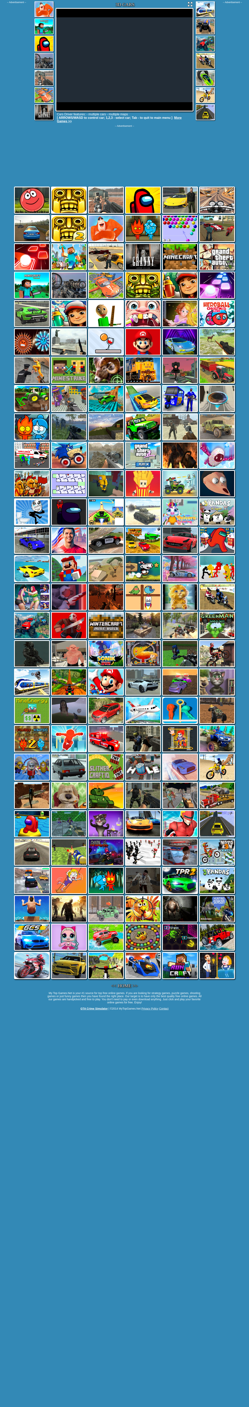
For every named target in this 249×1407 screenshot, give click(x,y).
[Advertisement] (16, 62)
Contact (164, 1008)
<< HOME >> (124, 985)
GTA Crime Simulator (94, 1008)
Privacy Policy (149, 1008)
